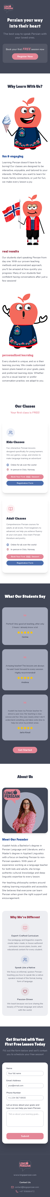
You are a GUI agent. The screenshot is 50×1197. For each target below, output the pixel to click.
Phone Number (13, 1092)
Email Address (13, 1080)
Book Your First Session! (25, 477)
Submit (25, 1136)
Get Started (25, 750)
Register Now (25, 56)
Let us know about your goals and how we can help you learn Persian (23, 1107)
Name (9, 1068)
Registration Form (25, 483)
